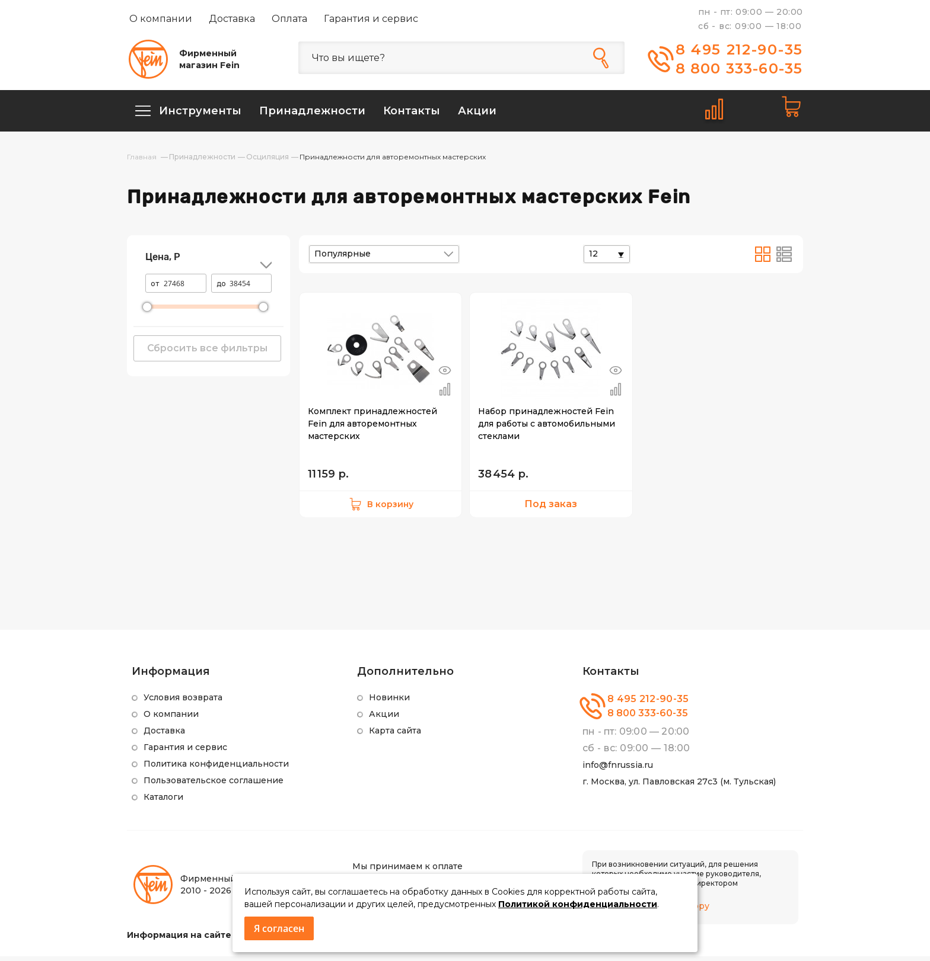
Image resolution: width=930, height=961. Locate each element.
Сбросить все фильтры (207, 352)
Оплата (289, 18)
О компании (160, 18)
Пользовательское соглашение (214, 785)
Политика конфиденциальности (216, 768)
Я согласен (279, 928)
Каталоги (163, 801)
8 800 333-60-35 (739, 68)
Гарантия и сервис (371, 18)
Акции (384, 718)
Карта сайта (395, 735)
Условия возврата (183, 702)
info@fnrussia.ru (617, 769)
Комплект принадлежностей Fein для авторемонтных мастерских (372, 428)
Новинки (389, 702)
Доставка (232, 18)
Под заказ (550, 508)
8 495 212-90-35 (740, 49)
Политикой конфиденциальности (577, 904)
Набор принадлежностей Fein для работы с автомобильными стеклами (546, 428)
